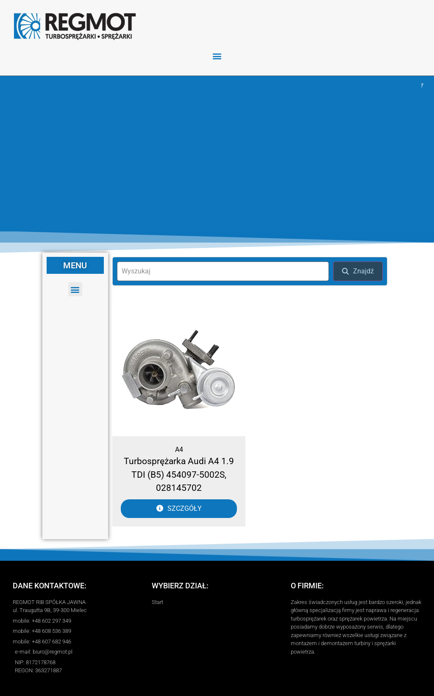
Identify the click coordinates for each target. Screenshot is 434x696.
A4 (179, 449)
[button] (217, 56)
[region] (217, 153)
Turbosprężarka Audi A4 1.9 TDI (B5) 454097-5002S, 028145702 (179, 474)
